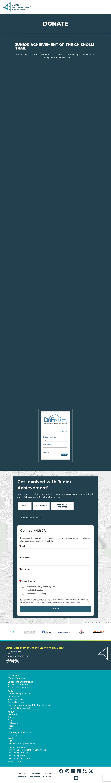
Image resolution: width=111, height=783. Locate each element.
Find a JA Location (16, 761)
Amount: (46, 453)
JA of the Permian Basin (19, 758)
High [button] (10, 741)
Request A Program (62, 505)
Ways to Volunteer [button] (16, 678)
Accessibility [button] (23, 776)
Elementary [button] (13, 735)
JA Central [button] (46, 776)
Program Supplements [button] (18, 684)
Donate (25, 506)
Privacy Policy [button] (44, 773)
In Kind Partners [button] (15, 699)
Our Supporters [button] (15, 696)
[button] (61, 771)
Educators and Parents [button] (20, 682)
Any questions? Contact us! (29, 517)
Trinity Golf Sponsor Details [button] (20, 708)
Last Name (25, 569)
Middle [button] (11, 738)
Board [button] (10, 720)
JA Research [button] (13, 723)
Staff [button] (10, 717)
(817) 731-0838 (13, 662)
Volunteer (41, 506)
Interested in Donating (33, 590)
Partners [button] (12, 691)
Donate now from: (49, 437)
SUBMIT (55, 609)
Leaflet (85, 623)
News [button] (10, 729)
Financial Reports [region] (16, 702)
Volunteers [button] (14, 675)
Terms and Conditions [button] (27, 773)
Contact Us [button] (12, 660)
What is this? (64, 431)
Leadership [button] (13, 714)
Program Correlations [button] (18, 687)
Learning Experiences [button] (19, 732)
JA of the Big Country (18, 753)
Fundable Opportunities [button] (19, 694)
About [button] (11, 712)
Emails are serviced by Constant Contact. (68, 602)
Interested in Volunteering (35, 594)
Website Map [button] (35, 776)
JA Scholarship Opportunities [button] (21, 744)
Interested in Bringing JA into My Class (40, 587)
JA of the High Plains (17, 756)
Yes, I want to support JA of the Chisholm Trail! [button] (29, 705)
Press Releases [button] (14, 726)
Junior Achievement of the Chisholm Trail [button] (27, 750)
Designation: (47, 445)
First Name (25, 558)
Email (22, 546)
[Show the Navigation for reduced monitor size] (106, 7)
